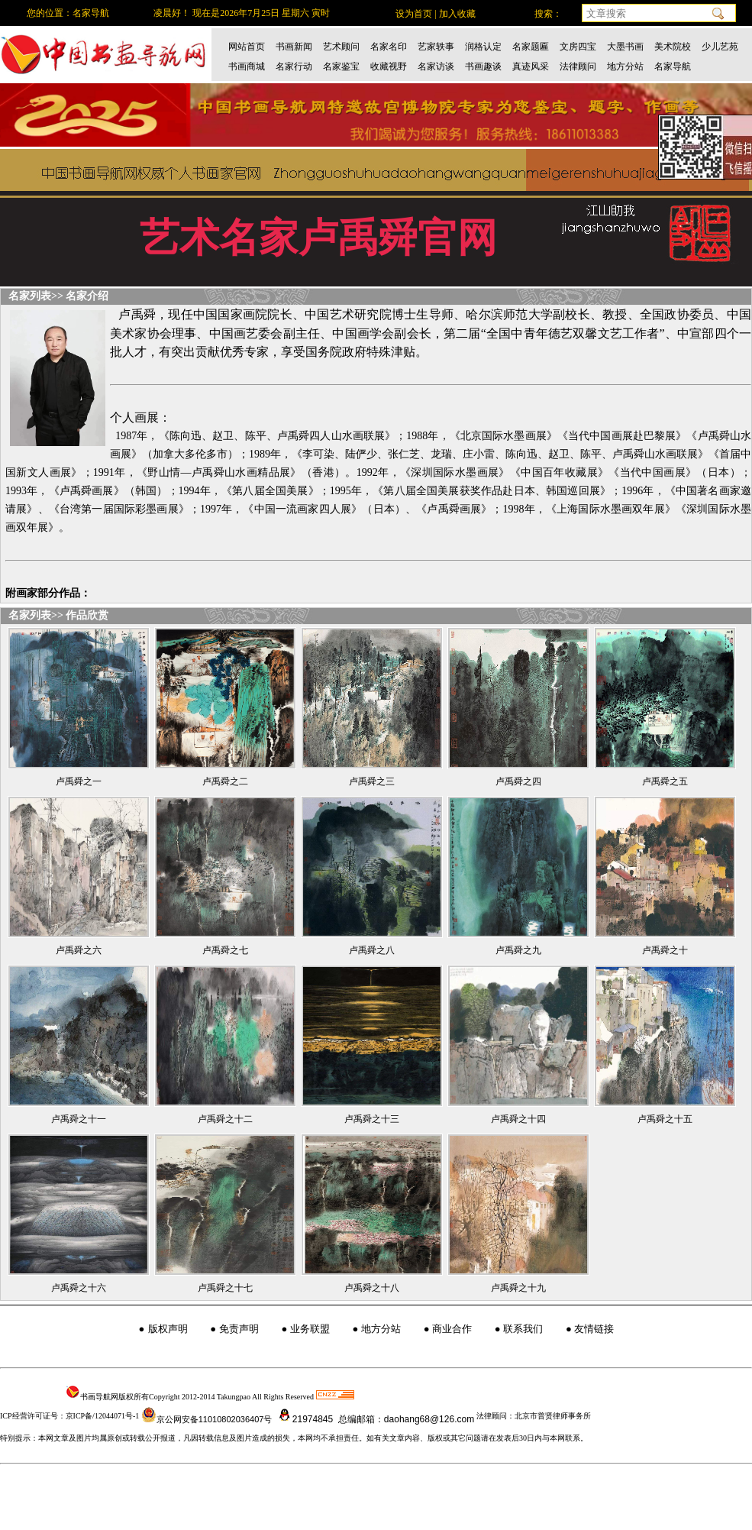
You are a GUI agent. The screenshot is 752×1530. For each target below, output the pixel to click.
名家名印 (388, 46)
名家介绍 (87, 296)
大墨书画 (625, 46)
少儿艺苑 (720, 46)
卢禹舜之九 (518, 950)
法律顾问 (578, 66)
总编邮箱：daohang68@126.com (405, 1419)
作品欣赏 (87, 615)
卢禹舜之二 (225, 781)
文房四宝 (578, 46)
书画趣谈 (483, 66)
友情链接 (594, 1328)
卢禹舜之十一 (78, 1119)
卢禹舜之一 (79, 781)
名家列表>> (35, 296)
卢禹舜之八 (372, 950)
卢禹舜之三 (372, 781)
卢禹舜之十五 (664, 1119)
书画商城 (246, 66)
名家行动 (294, 66)
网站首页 (246, 46)
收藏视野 (388, 66)
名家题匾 (530, 46)
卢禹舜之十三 (371, 1119)
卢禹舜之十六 (78, 1288)
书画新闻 (294, 46)
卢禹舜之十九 (518, 1288)
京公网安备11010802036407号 (207, 1419)
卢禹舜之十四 (518, 1119)
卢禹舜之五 (665, 781)
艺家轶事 (436, 46)
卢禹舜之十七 (225, 1288)
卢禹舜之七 (225, 950)
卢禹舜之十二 (225, 1119)
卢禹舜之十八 (371, 1288)
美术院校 (672, 46)
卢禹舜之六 (79, 950)
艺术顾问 (341, 46)
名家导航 (672, 66)
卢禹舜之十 (665, 950)
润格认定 (483, 46)
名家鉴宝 (341, 66)
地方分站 (625, 66)
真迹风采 (530, 66)
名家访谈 (436, 66)
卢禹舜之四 (518, 781)
